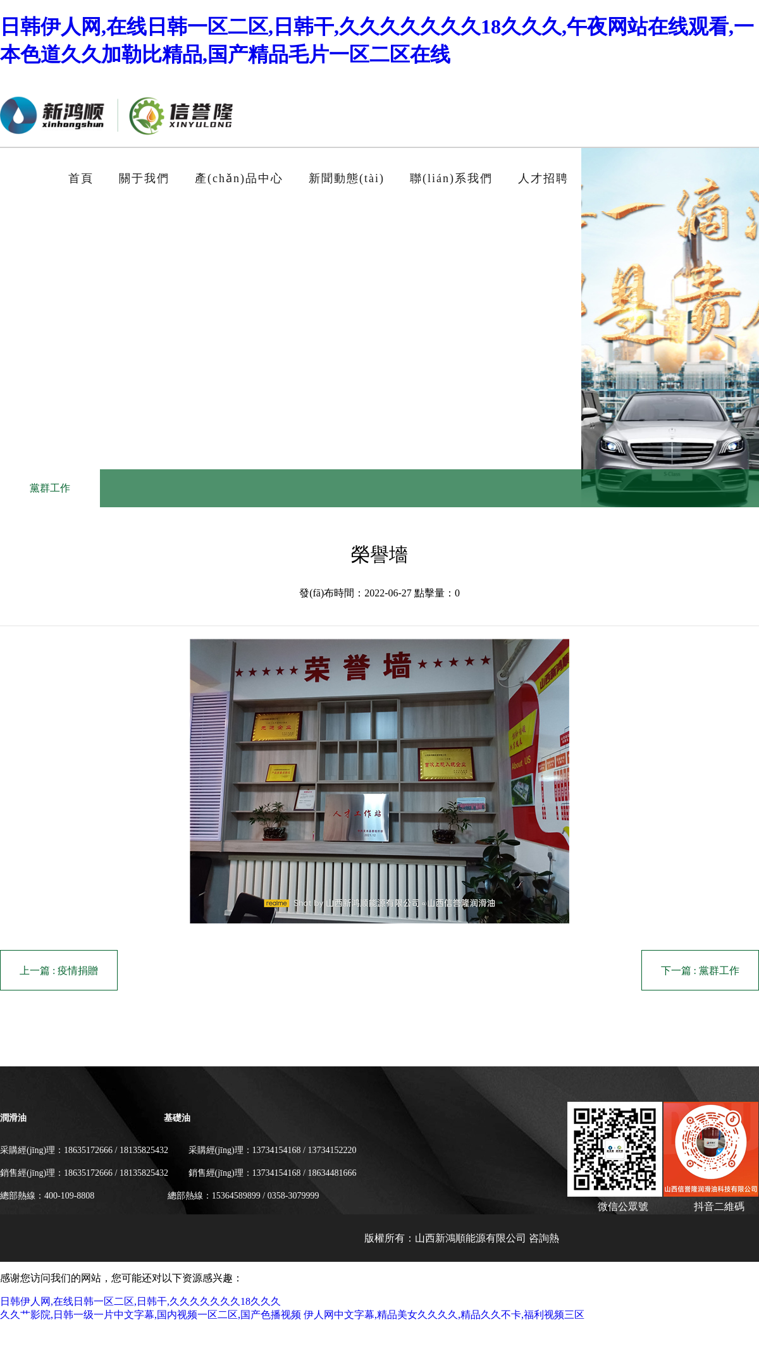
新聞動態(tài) (347, 178)
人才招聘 (543, 178)
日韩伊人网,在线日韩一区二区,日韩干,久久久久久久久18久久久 (140, 1301)
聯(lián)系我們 (451, 178)
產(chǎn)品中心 (239, 178)
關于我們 (144, 178)
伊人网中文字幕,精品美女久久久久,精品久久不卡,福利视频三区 (444, 1314)
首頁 (81, 178)
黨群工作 (50, 488)
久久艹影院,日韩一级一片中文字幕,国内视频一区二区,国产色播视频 (150, 1314)
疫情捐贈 (78, 970)
